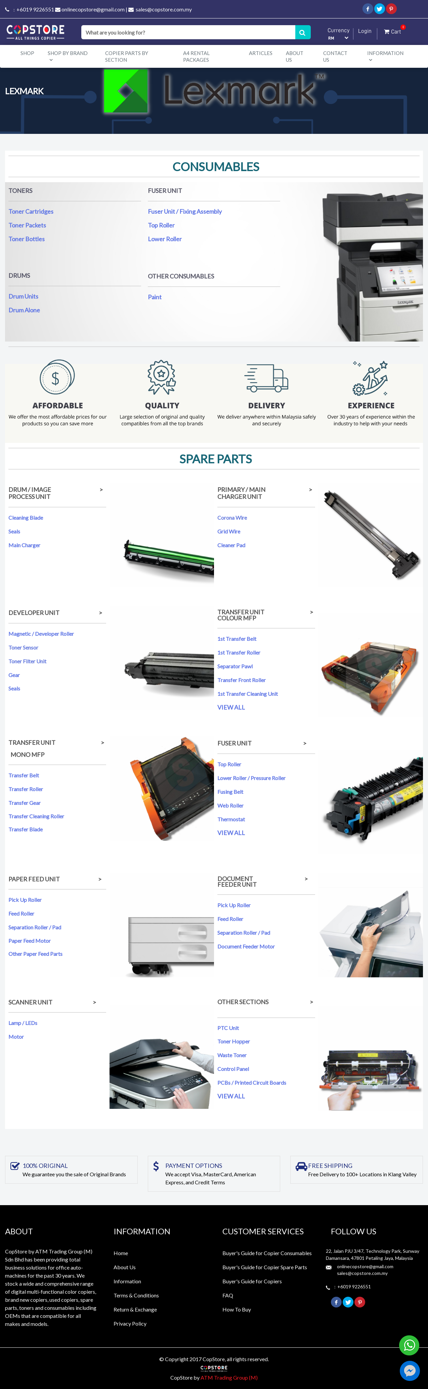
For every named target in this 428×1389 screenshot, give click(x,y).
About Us (294, 56)
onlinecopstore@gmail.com (93, 9)
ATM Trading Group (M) (229, 1377)
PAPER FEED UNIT (34, 879)
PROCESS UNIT (29, 496)
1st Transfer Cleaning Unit (248, 693)
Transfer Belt (23, 775)
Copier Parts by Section (126, 56)
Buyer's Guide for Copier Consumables (267, 1253)
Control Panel (233, 1069)
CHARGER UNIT (239, 496)
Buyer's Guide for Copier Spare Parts (264, 1267)
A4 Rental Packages (196, 56)
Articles (260, 53)
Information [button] (385, 56)
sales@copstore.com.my (163, 9)
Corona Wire (232, 517)
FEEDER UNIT (237, 884)
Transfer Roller (25, 789)
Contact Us (335, 56)
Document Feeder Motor (246, 946)
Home (121, 1253)
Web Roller (231, 805)
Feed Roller (21, 913)
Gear (14, 675)
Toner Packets (27, 225)
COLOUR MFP (237, 618)
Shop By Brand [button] (68, 56)
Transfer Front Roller (241, 680)
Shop (27, 53)
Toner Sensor (23, 647)
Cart (392, 30)
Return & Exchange (135, 1309)
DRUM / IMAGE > (56, 489)
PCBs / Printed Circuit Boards (252, 1082)
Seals (14, 531)
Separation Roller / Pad (35, 927)
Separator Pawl (235, 666)
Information (127, 1281)
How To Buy (236, 1309)
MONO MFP (26, 754)
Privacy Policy (130, 1323)
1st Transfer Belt (236, 638)
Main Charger (24, 545)
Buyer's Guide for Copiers (252, 1281)
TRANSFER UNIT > (265, 612)
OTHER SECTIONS (242, 1002)
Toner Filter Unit (27, 661)
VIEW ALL (231, 707)
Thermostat (231, 819)
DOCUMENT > (265, 878)
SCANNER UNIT (30, 1002)
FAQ (227, 1295)
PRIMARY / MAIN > (266, 489)
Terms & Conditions (136, 1295)
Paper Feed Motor (29, 940)
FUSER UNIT (234, 743)
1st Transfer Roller (238, 652)
